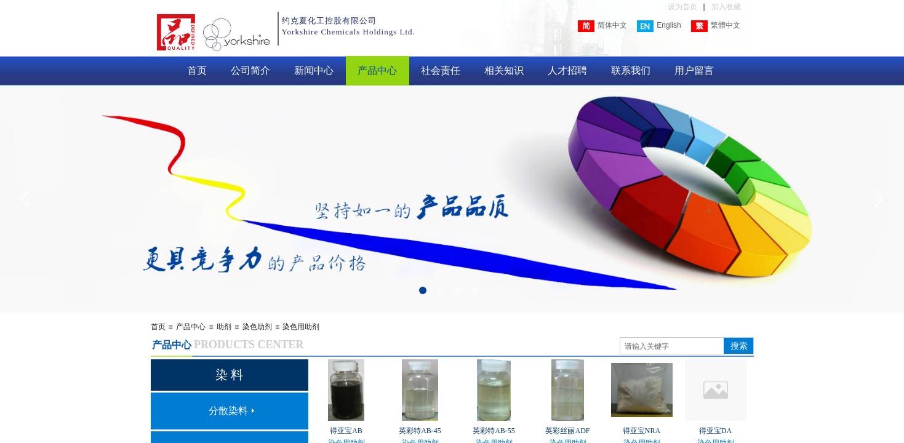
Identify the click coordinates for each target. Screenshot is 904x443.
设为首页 (682, 6)
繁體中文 (715, 26)
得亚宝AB (346, 430)
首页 (197, 70)
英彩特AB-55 (494, 430)
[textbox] (672, 346)
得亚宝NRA (641, 430)
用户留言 (694, 70)
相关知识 (504, 70)
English (659, 26)
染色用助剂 (300, 326)
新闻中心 (314, 70)
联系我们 (630, 70)
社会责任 (440, 70)
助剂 (224, 326)
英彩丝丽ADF (567, 430)
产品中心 (377, 70)
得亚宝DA (715, 430)
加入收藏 (726, 6)
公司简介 (250, 70)
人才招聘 (567, 70)
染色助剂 (257, 326)
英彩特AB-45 (420, 430)
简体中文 (602, 26)
